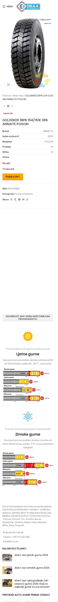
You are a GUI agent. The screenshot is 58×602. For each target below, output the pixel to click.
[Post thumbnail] (7, 557)
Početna (6, 95)
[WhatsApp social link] (27, 199)
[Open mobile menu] (8, 6)
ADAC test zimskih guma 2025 (32, 567)
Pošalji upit (13, 176)
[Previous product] (4, 106)
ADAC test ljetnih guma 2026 (31, 555)
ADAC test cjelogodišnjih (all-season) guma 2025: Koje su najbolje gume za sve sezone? (32, 583)
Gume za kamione (24, 193)
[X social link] (15, 199)
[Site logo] (28, 6)
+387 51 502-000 (20, 536)
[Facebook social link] (11, 199)
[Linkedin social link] (23, 199)
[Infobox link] (27, 365)
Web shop (18, 95)
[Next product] (12, 106)
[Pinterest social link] (19, 199)
